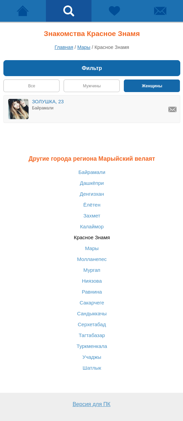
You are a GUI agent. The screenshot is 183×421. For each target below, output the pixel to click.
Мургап (91, 270)
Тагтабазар (92, 335)
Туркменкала (92, 346)
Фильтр (92, 68)
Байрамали (91, 172)
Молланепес (91, 259)
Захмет (91, 215)
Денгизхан (92, 194)
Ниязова (92, 281)
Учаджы (91, 357)
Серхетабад (92, 324)
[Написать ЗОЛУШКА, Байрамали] (172, 109)
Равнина (92, 292)
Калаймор (92, 226)
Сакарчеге (92, 302)
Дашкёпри (92, 183)
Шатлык (92, 368)
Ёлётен (91, 205)
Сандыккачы (91, 313)
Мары (92, 248)
